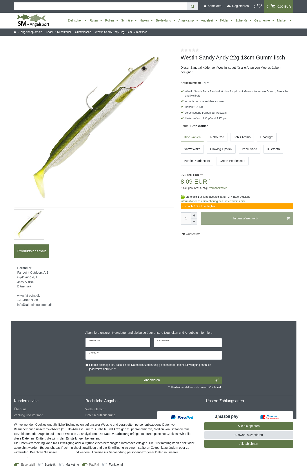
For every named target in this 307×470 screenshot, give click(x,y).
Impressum (65, 452)
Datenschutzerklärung (100, 415)
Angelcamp (186, 20)
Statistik (50, 464)
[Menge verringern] (194, 222)
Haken (144, 20)
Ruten (94, 20)
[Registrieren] (238, 6)
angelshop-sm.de (31, 32)
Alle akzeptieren (249, 426)
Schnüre (127, 20)
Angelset (207, 20)
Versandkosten (217, 188)
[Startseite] (15, 32)
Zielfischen (75, 20)
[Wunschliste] (257, 6)
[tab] (31, 251)
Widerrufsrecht (95, 409)
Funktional (116, 464)
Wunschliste (191, 234)
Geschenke (262, 20)
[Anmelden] (213, 6)
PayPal (94, 464)
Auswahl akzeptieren (248, 435)
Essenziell (28, 464)
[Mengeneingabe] (186, 218)
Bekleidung (164, 20)
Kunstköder (64, 32)
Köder (224, 20)
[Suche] (192, 6)
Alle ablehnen (248, 443)
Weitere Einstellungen (142, 464)
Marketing (72, 464)
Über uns (20, 409)
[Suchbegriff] (100, 6)
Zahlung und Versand (28, 415)
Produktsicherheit (31, 251)
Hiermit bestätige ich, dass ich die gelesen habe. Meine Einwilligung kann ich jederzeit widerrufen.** (150, 367)
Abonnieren (181, 380)
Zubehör (242, 20)
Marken (282, 20)
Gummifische (83, 32)
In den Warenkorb (261, 219)
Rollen (110, 20)
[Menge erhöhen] (194, 215)
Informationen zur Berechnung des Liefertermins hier (213, 201)
